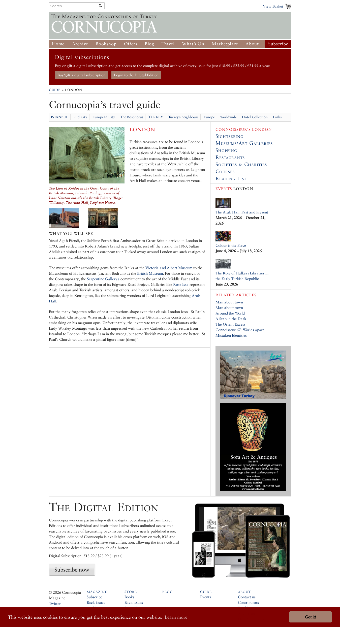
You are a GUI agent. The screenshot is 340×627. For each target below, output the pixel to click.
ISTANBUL (59, 117)
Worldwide (228, 117)
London (234, 188)
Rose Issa (181, 284)
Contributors (248, 602)
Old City (80, 117)
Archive (80, 43)
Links (277, 117)
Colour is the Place (230, 245)
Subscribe (278, 43)
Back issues (96, 602)
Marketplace (225, 43)
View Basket (273, 6)
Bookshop (106, 43)
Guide (54, 90)
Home (58, 43)
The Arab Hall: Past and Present (241, 212)
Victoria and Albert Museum (168, 268)
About (252, 43)
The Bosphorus (131, 117)
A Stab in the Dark (230, 319)
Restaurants (230, 157)
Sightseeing (229, 136)
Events (205, 597)
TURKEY (155, 117)
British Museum (150, 273)
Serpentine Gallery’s (103, 279)
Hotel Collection (255, 117)
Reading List (230, 178)
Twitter (55, 603)
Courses (225, 171)
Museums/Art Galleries (244, 143)
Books (129, 597)
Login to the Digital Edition (136, 75)
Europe (209, 117)
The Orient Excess (230, 324)
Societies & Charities (241, 164)
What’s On (193, 43)
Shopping (226, 150)
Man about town (229, 302)
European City (103, 117)
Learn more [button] (176, 617)
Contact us (247, 597)
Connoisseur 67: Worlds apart (239, 330)
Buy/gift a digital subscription (81, 75)
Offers (130, 43)
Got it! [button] (310, 617)
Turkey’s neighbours (183, 117)
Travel (168, 43)
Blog (149, 43)
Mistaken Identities (231, 335)
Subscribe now (71, 569)
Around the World (230, 313)
